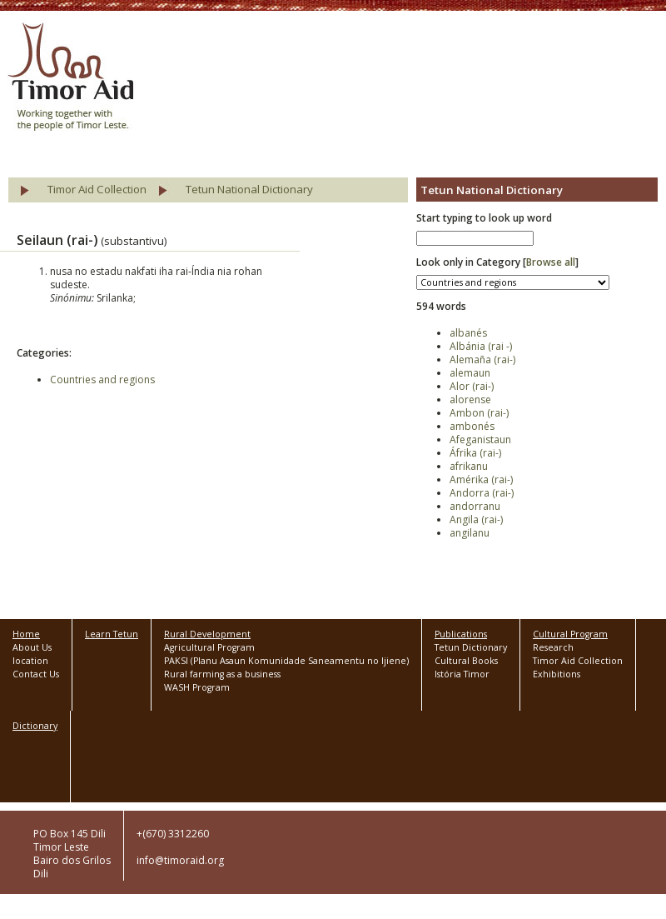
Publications (461, 634)
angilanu (470, 533)
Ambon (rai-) (479, 413)
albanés (468, 333)
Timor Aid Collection (97, 189)
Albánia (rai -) (481, 346)
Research (553, 647)
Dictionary (34, 726)
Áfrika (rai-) (475, 453)
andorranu (475, 506)
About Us (32, 647)
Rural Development (207, 634)
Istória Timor (462, 674)
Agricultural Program (209, 647)
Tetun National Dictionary (249, 189)
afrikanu (469, 466)
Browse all (550, 262)
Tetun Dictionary (471, 647)
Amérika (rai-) (481, 479)
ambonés (472, 426)
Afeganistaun (480, 439)
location (30, 661)
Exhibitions (556, 674)
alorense (470, 399)
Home (26, 634)
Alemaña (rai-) (482, 359)
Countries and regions (102, 379)
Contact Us (35, 674)
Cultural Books (466, 661)
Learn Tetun (111, 634)
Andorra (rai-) (482, 493)
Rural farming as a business (222, 674)
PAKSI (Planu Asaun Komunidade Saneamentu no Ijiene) (286, 661)
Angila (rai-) (476, 519)
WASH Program (197, 687)
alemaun (470, 373)
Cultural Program (570, 634)
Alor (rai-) (472, 386)
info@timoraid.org (180, 860)
